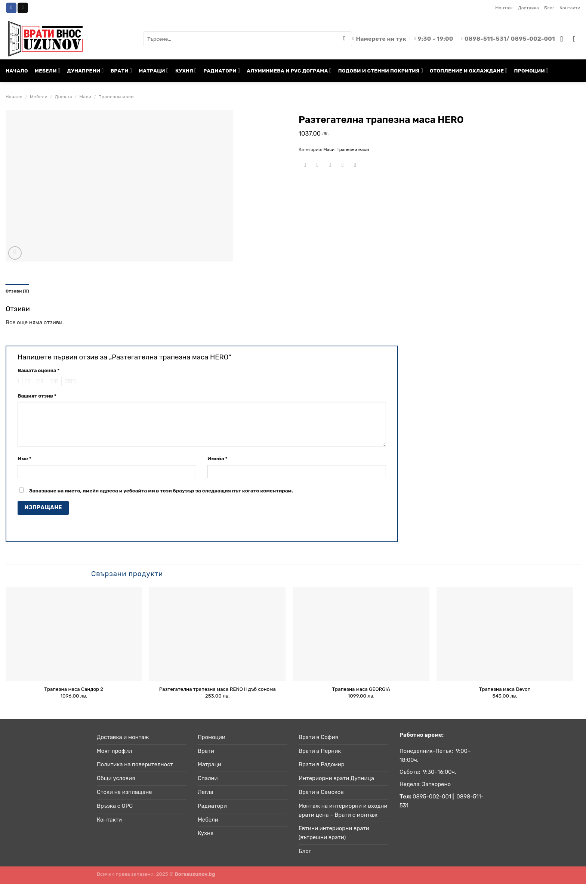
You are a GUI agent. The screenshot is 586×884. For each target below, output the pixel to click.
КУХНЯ (186, 70)
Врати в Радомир (322, 764)
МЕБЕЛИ (47, 70)
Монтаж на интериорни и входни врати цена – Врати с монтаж (343, 811)
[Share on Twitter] (317, 165)
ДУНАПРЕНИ (85, 70)
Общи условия (116, 778)
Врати (206, 751)
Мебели (38, 96)
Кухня (205, 833)
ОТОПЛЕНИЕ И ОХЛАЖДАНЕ (469, 70)
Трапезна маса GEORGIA (361, 689)
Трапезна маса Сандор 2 (73, 689)
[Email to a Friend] (330, 165)
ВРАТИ (121, 70)
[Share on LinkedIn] (355, 165)
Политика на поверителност (135, 764)
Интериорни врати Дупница (336, 778)
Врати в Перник (320, 751)
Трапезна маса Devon (505, 689)
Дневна (63, 96)
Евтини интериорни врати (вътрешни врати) (334, 833)
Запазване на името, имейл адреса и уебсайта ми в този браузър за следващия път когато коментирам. (161, 491)
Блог (549, 7)
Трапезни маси (116, 96)
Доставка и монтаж (123, 737)
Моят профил (114, 751)
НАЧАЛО (17, 71)
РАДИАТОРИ (221, 70)
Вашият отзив (37, 396)
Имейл (217, 459)
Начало (14, 96)
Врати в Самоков (321, 792)
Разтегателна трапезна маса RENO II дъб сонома (217, 689)
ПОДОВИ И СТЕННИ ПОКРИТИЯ (380, 70)
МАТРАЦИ (154, 70)
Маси (86, 96)
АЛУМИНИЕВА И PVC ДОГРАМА (289, 70)
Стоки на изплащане (124, 792)
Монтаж (504, 7)
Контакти (569, 7)
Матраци (209, 764)
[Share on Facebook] (305, 165)
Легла (205, 792)
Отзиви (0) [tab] (18, 291)
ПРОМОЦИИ (531, 70)
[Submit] (344, 38)
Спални (208, 778)
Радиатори (212, 806)
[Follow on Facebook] (11, 8)
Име (24, 459)
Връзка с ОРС (115, 806)
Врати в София (318, 737)
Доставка (528, 7)
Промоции (211, 737)
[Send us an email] (23, 8)
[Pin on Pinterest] (342, 165)
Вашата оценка (39, 371)
